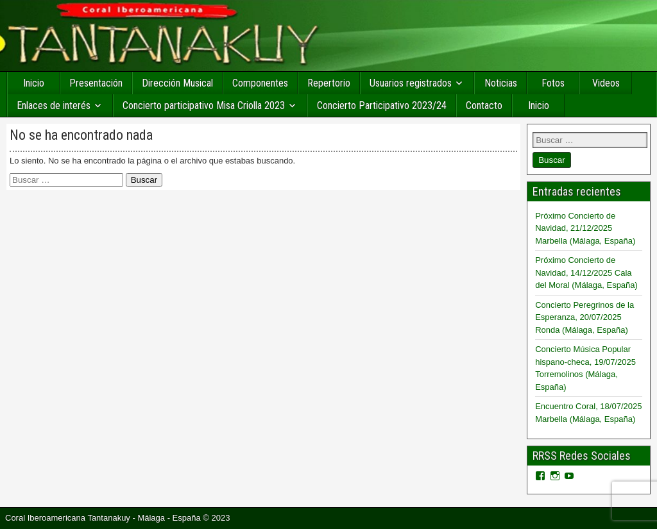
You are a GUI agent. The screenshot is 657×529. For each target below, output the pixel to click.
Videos (606, 83)
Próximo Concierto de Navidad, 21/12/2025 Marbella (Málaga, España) (585, 228)
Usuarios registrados (411, 83)
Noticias (500, 83)
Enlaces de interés (53, 105)
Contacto (484, 105)
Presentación (96, 83)
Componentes (260, 83)
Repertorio (328, 83)
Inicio (33, 83)
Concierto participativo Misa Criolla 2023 (204, 105)
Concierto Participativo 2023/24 (382, 105)
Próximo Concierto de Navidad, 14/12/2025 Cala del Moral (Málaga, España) (586, 272)
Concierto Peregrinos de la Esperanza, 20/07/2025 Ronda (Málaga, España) (584, 317)
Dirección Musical (177, 83)
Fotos (553, 83)
